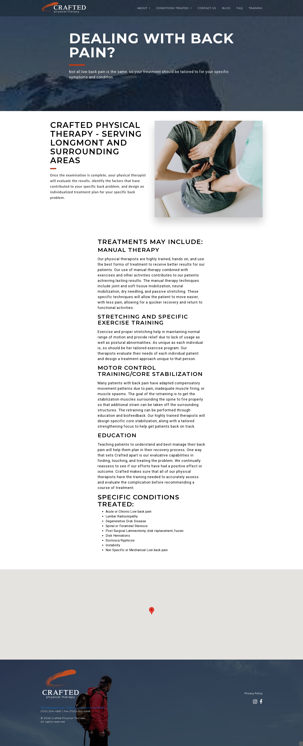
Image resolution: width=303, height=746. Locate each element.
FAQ (240, 8)
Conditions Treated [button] (173, 8)
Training (256, 8)
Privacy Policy (254, 693)
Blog (226, 8)
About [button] (142, 8)
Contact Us (207, 8)
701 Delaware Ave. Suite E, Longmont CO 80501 (73, 707)
